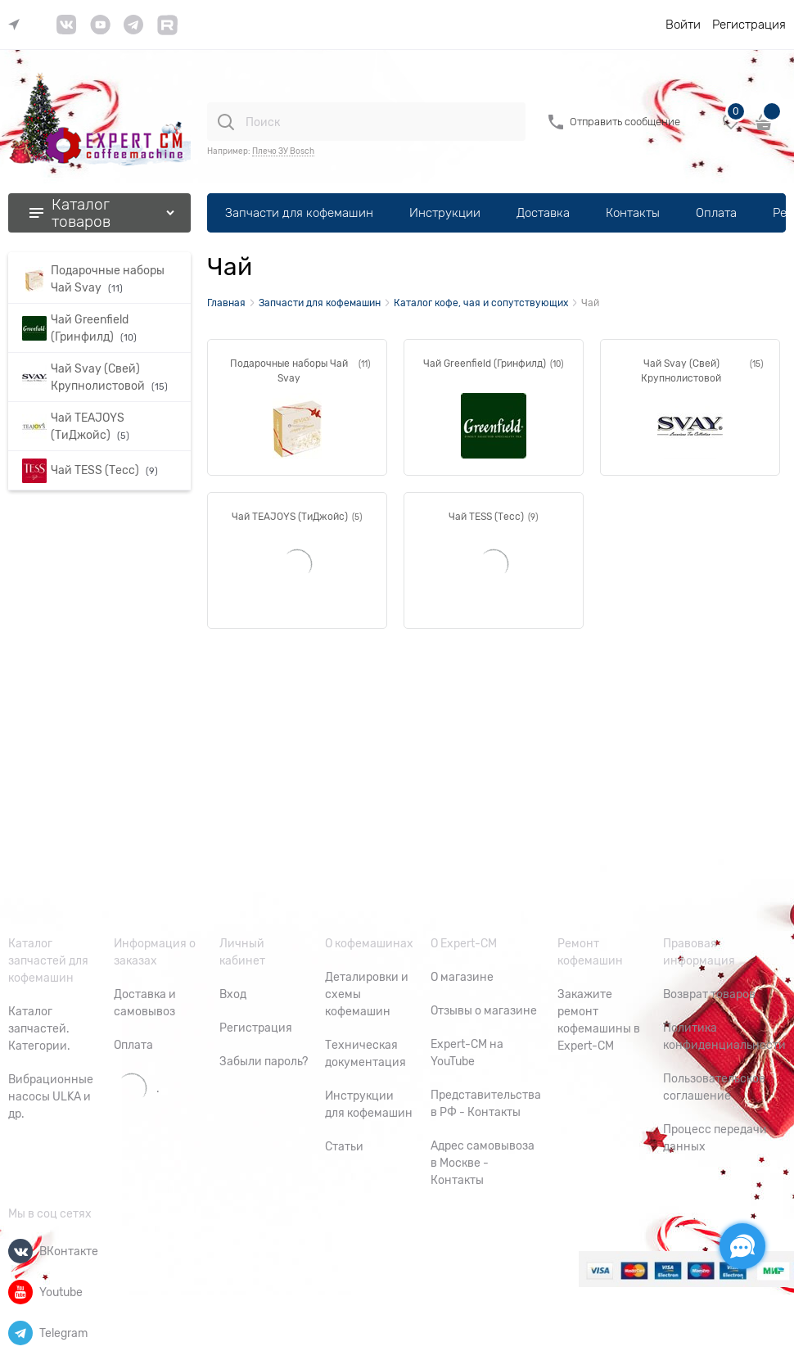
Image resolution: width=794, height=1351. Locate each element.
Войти (683, 24)
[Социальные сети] (742, 1246)
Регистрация (749, 24)
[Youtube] (20, 1292)
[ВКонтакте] (20, 1251)
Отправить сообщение (625, 121)
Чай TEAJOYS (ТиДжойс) (290, 516)
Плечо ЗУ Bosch (283, 151)
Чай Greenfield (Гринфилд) (484, 363)
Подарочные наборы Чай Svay (289, 371)
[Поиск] (226, 122)
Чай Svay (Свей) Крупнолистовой (681, 371)
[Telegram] (20, 1333)
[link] (18, 25)
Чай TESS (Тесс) (486, 516)
